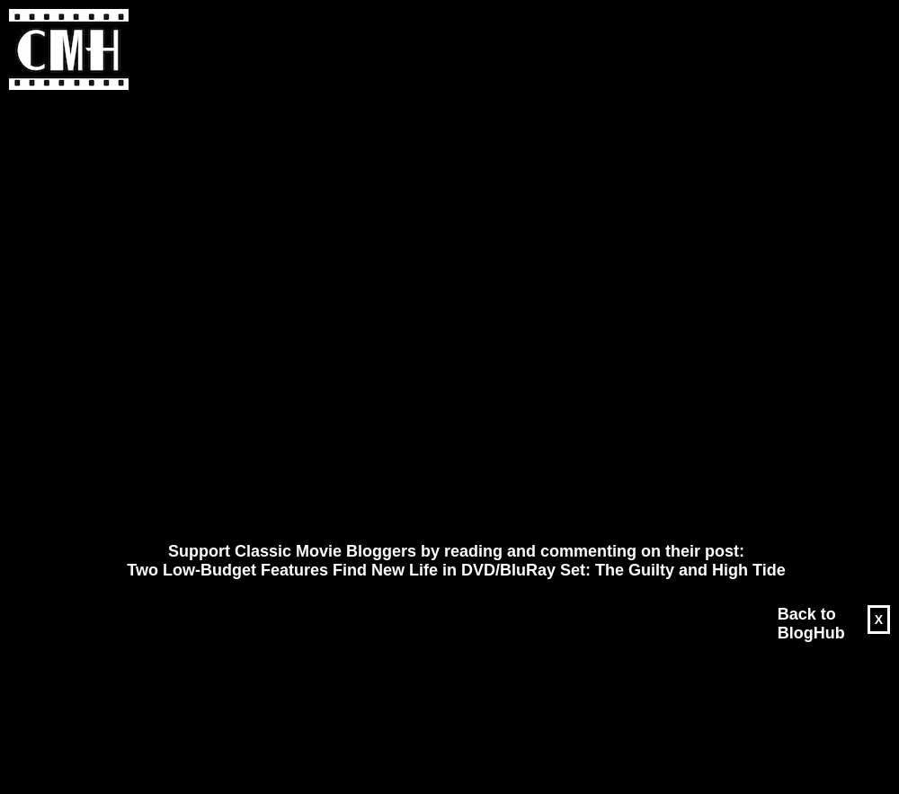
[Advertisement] (216, 316)
